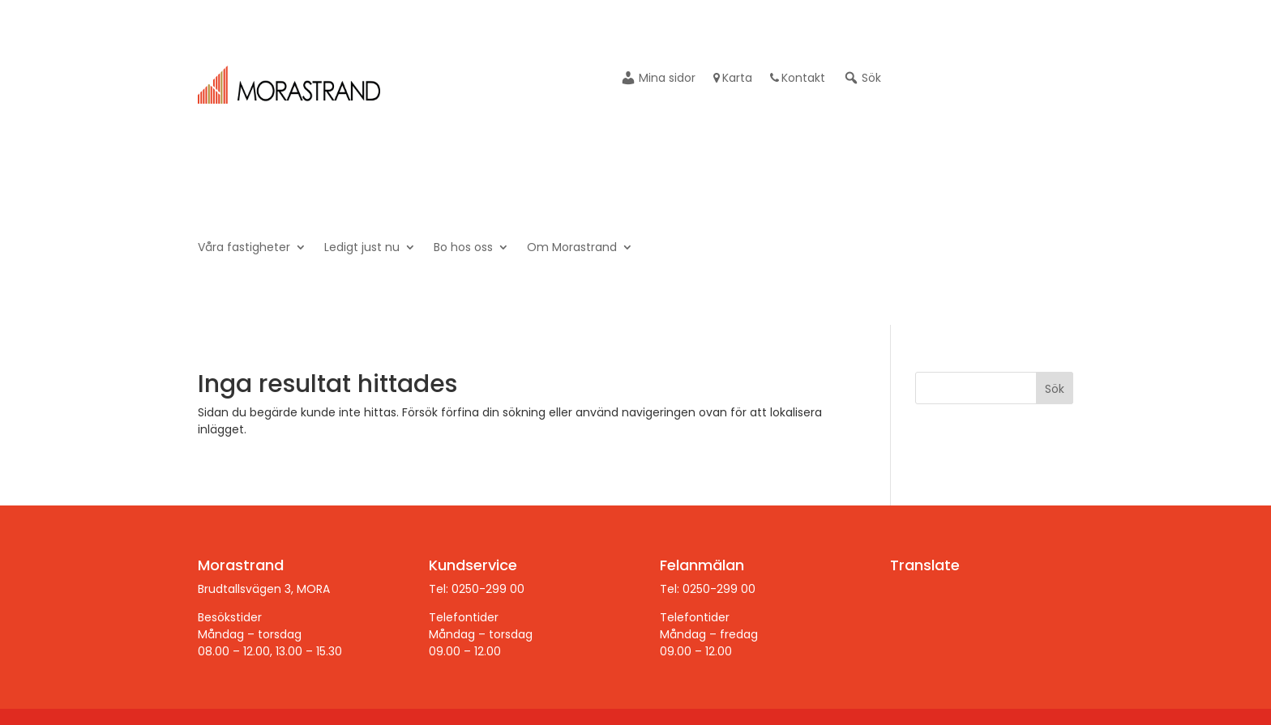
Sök (862, 79)
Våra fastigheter (244, 248)
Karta (732, 79)
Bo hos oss (463, 248)
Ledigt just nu (362, 248)
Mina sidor (657, 79)
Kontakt (797, 79)
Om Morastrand (572, 248)
